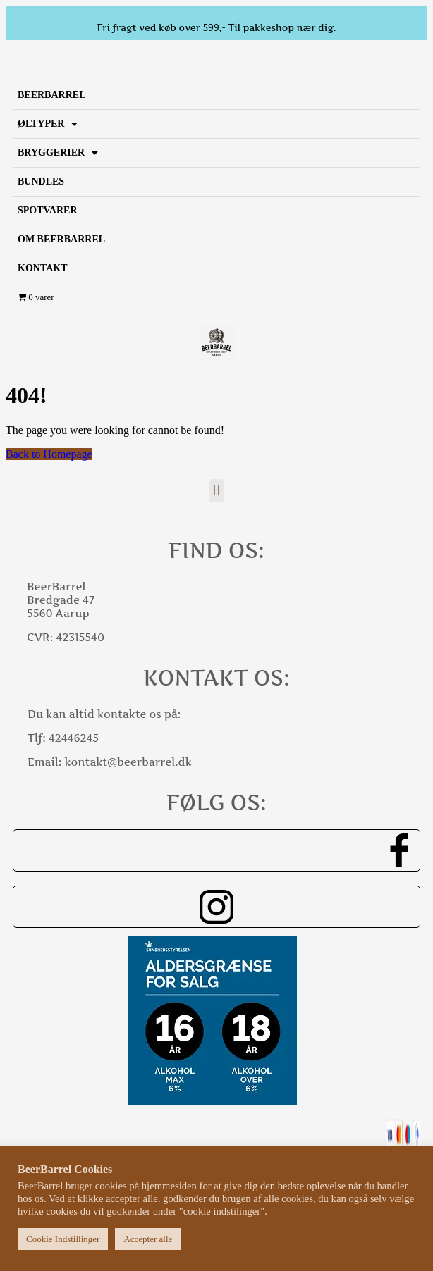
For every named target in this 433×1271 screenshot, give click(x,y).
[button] (216, 490)
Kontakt (43, 268)
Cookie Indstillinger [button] (62, 1239)
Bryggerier (58, 153)
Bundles (41, 181)
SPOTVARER (48, 210)
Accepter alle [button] (147, 1239)
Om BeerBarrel (61, 239)
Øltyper (48, 124)
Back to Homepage (49, 454)
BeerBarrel (51, 94)
